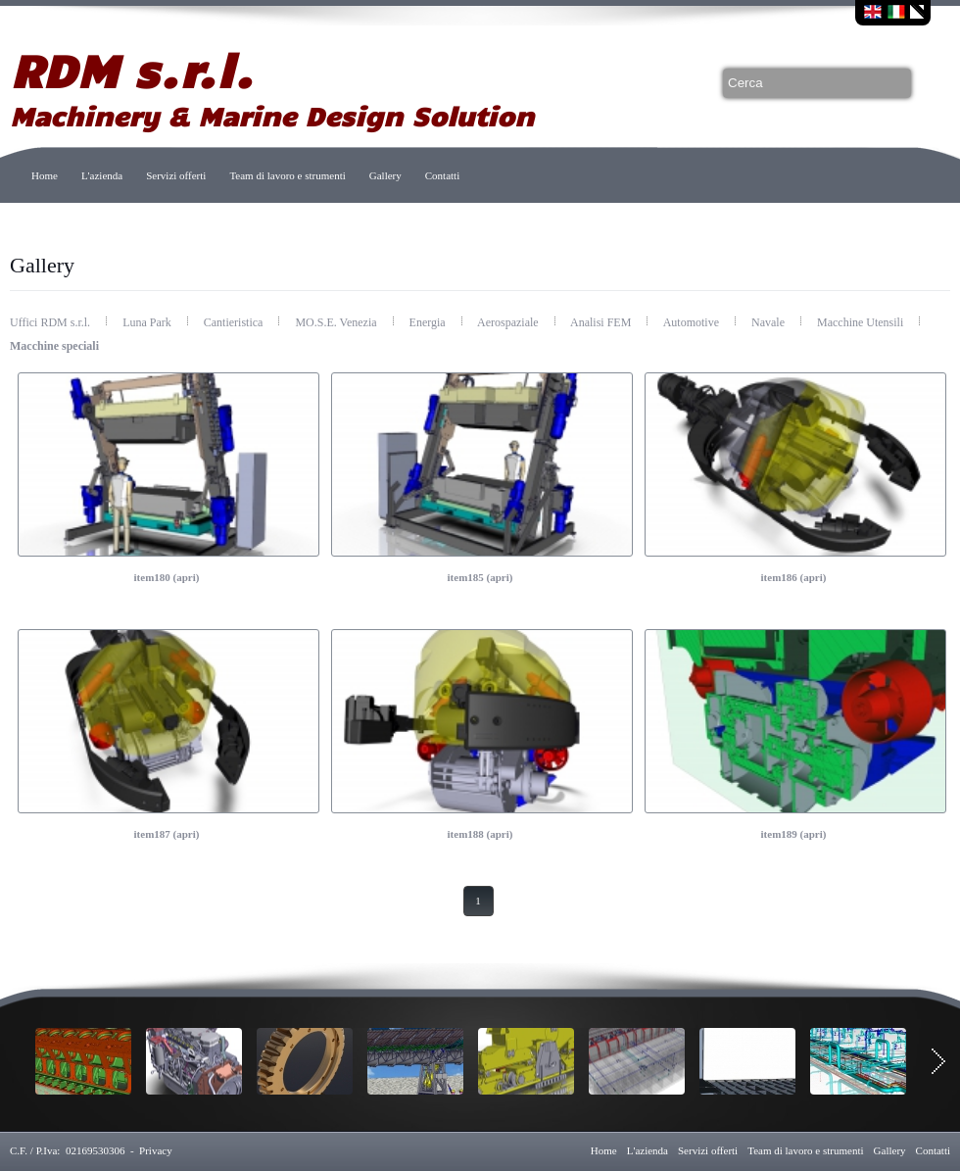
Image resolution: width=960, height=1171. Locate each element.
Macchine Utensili (861, 322)
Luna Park (148, 322)
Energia (429, 322)
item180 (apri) (167, 577)
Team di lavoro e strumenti (287, 175)
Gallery (385, 175)
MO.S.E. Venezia (337, 322)
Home (44, 175)
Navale (769, 322)
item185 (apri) (480, 577)
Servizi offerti (176, 175)
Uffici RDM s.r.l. (51, 322)
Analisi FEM (602, 322)
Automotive (692, 322)
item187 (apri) (167, 834)
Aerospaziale (509, 322)
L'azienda (101, 175)
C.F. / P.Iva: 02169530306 (67, 1150)
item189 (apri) (794, 834)
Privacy (155, 1150)
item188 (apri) (480, 834)
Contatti (442, 175)
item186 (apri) (794, 577)
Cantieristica (235, 322)
